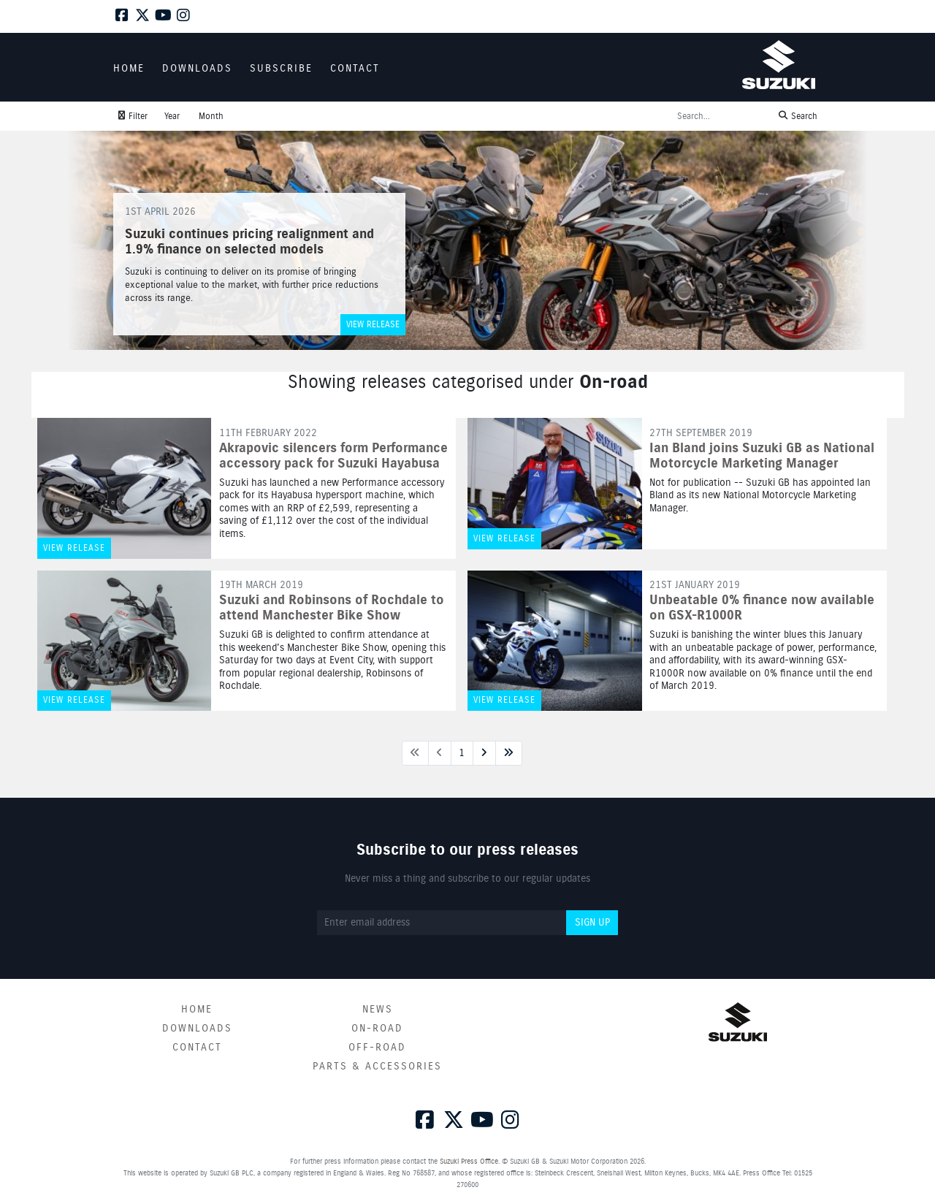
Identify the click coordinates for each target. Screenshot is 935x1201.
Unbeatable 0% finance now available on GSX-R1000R (761, 608)
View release (373, 325)
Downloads (197, 1028)
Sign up (592, 922)
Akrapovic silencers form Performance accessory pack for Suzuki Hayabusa (333, 456)
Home (197, 1009)
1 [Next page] (462, 753)
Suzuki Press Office (469, 1161)
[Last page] (508, 753)
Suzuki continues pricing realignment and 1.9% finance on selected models (249, 242)
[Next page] (484, 753)
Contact (197, 1047)
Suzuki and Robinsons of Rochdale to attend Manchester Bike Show (331, 608)
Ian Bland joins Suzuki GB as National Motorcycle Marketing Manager (761, 456)
